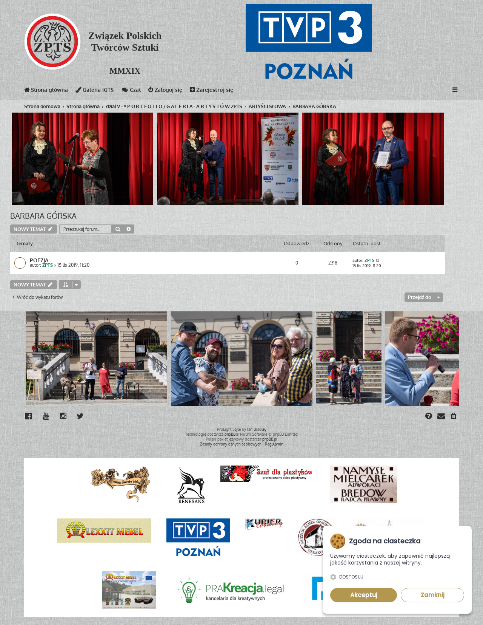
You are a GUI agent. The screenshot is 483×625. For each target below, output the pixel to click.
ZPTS (47, 265)
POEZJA (39, 260)
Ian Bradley (256, 429)
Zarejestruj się (217, 91)
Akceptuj (363, 595)
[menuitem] (454, 416)
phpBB (230, 434)
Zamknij (433, 595)
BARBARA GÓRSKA (43, 216)
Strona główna (47, 91)
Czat (135, 91)
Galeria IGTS (97, 91)
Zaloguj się (170, 91)
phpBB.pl (269, 439)
